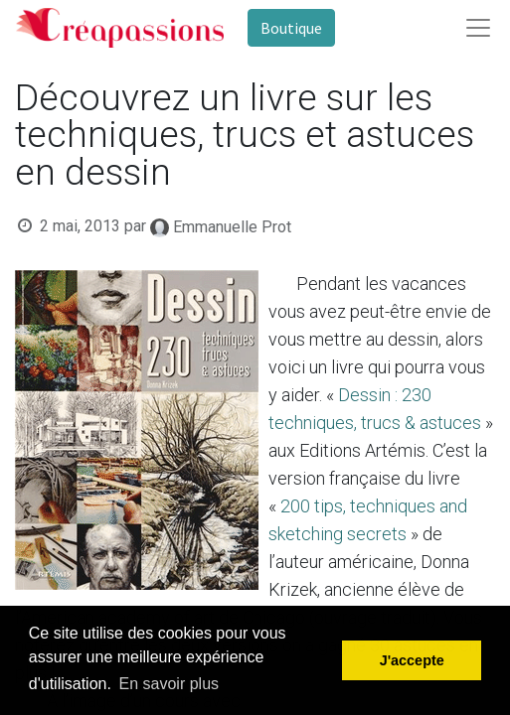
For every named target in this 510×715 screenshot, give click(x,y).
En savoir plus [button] (169, 683)
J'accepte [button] (412, 660)
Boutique (291, 28)
